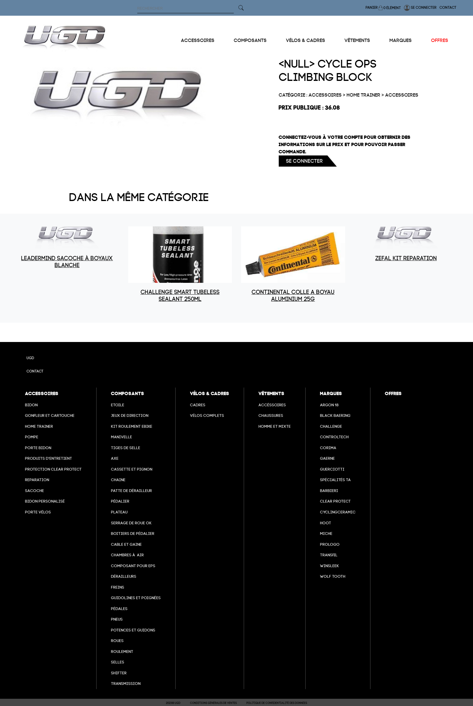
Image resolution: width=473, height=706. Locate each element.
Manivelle (121, 437)
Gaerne (327, 458)
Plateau (119, 512)
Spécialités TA (335, 480)
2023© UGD (173, 702)
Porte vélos (38, 512)
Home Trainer (39, 426)
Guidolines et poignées (136, 598)
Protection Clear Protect (53, 469)
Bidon (31, 405)
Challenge (331, 426)
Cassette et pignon (131, 469)
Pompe (31, 437)
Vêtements (357, 40)
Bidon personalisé (45, 501)
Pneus (117, 619)
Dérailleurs (123, 576)
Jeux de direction (129, 415)
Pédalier (120, 501)
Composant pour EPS (133, 566)
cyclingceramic (338, 512)
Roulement (122, 651)
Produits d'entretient (48, 458)
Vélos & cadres (305, 40)
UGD (30, 358)
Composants (250, 40)
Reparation (37, 480)
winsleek (329, 566)
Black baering (335, 415)
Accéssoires (272, 405)
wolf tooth (332, 576)
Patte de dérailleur (131, 490)
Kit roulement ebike (131, 426)
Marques (400, 40)
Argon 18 (329, 405)
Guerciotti (332, 469)
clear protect (335, 501)
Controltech (334, 437)
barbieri (329, 490)
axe (115, 458)
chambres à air (127, 555)
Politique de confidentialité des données (276, 702)
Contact (448, 7)
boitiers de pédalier (132, 533)
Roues (117, 640)
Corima (328, 448)
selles (117, 662)
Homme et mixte (275, 426)
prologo (330, 544)
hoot (325, 523)
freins (117, 587)
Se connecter (420, 8)
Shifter (119, 673)
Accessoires (197, 40)
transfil (329, 555)
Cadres (197, 405)
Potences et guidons (133, 630)
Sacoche (34, 490)
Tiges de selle (125, 448)
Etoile (117, 405)
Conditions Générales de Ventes (213, 702)
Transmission (126, 683)
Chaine (118, 480)
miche (326, 533)
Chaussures (271, 415)
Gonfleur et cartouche (50, 415)
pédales (119, 608)
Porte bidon (38, 448)
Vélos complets (207, 415)
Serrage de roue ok (131, 523)
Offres (439, 40)
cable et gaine (126, 544)
